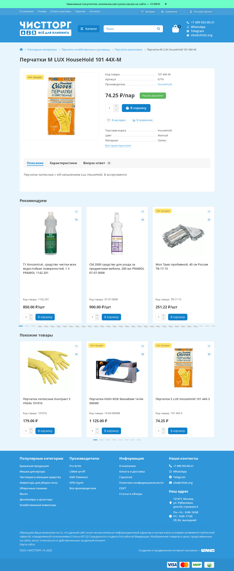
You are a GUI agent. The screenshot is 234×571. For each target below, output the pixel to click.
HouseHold (165, 84)
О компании (27, 11)
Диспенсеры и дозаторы (36, 499)
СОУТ (122, 488)
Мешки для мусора (32, 472)
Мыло (24, 494)
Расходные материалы (42, 49)
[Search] (133, 28)
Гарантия (80, 11)
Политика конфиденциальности (141, 483)
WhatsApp (195, 27)
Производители (84, 458)
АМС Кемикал (78, 477)
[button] (21, 326)
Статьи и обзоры (130, 494)
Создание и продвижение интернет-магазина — (177, 550)
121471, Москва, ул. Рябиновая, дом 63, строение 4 (185, 503)
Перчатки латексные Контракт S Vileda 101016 (46, 401)
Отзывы (42, 11)
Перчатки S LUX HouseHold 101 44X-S (183, 399)
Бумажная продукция (34, 466)
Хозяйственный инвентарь (38, 505)
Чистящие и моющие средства (40, 477)
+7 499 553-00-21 (200, 22)
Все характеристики (118, 145)
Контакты (95, 11)
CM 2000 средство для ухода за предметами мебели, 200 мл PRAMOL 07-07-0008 (116, 268)
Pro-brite (75, 466)
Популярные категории (41, 458)
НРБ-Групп (76, 483)
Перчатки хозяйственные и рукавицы (86, 49)
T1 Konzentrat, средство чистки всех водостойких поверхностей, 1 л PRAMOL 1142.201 (49, 268)
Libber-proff (77, 472)
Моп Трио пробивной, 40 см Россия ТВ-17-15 (182, 266)
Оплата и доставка (60, 11)
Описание (35, 163)
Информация (131, 458)
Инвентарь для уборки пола (39, 483)
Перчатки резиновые (128, 49)
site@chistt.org (198, 35)
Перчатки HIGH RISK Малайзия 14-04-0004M (116, 401)
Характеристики (63, 163)
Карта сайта (27, 544)
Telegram (194, 31)
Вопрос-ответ (97, 163)
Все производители (82, 488)
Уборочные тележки (33, 488)
